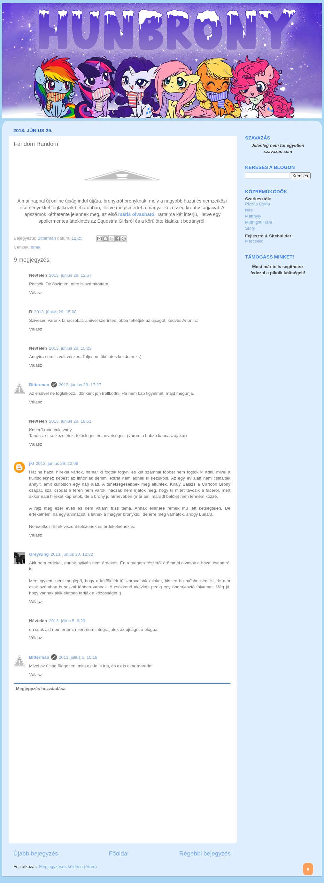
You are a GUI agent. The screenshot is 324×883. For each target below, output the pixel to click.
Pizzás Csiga (257, 204)
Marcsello (254, 241)
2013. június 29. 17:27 (80, 384)
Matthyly (253, 216)
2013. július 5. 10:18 (78, 657)
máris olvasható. (137, 214)
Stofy (250, 228)
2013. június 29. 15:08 (55, 311)
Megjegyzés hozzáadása (41, 688)
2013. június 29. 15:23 (70, 348)
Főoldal (119, 853)
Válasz (35, 292)
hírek (35, 247)
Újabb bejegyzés (35, 853)
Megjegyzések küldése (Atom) (68, 866)
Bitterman (47, 238)
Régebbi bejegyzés (205, 853)
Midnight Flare (259, 222)
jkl (31, 463)
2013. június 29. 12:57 (70, 275)
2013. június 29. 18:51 (70, 421)
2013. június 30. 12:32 (72, 554)
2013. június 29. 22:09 (57, 463)
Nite (249, 210)
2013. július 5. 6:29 (67, 620)
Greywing (39, 554)
